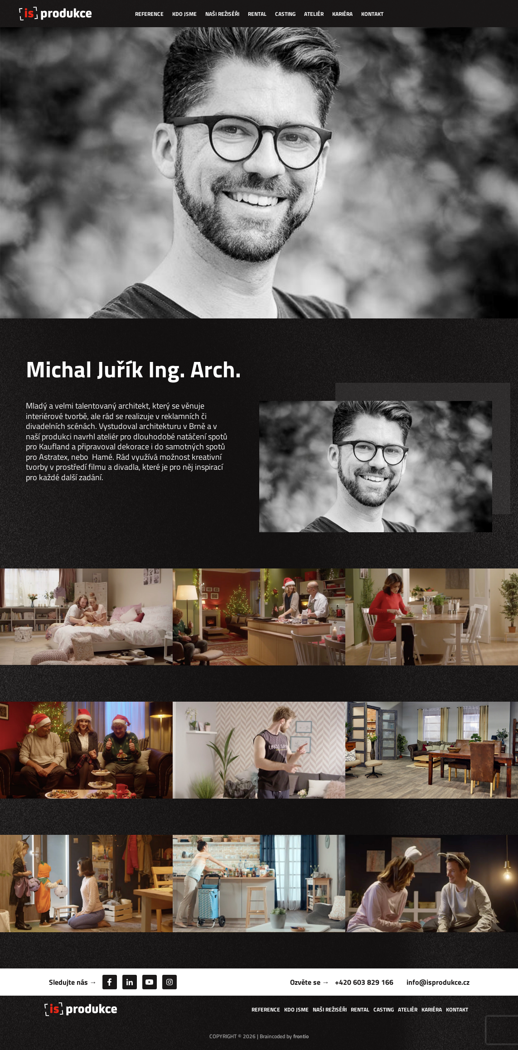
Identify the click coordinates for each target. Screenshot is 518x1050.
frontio (301, 1036)
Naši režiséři (222, 14)
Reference (149, 14)
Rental (257, 14)
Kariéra (342, 14)
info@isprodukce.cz (438, 982)
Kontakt (372, 14)
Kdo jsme (184, 14)
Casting (285, 14)
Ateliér (314, 14)
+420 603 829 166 (364, 982)
